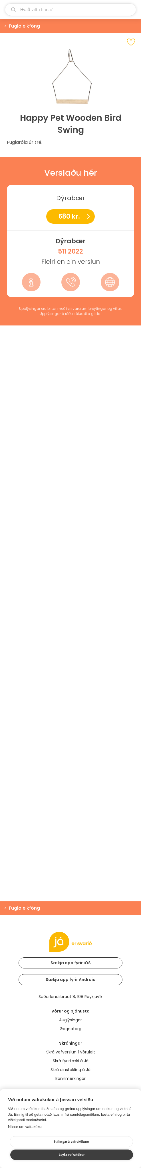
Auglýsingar (70, 1020)
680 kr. (69, 216)
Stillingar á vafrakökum (71, 1142)
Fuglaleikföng (24, 26)
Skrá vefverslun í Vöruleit (70, 1052)
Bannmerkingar (70, 1078)
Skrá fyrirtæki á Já (70, 1061)
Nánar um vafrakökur (25, 1127)
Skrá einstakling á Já (70, 1069)
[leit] (70, 10)
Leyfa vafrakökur (71, 1155)
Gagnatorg (70, 1029)
